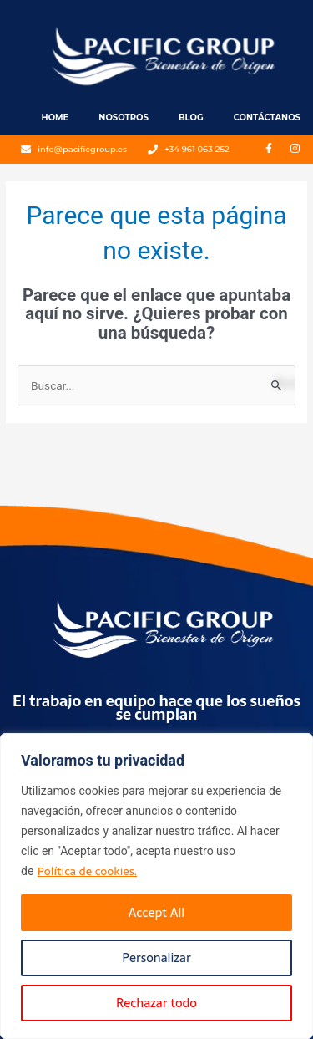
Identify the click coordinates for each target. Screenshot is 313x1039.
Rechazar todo (156, 1002)
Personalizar (156, 957)
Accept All (156, 912)
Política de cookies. (87, 871)
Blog (191, 117)
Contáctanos (267, 117)
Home (55, 117)
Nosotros (123, 117)
